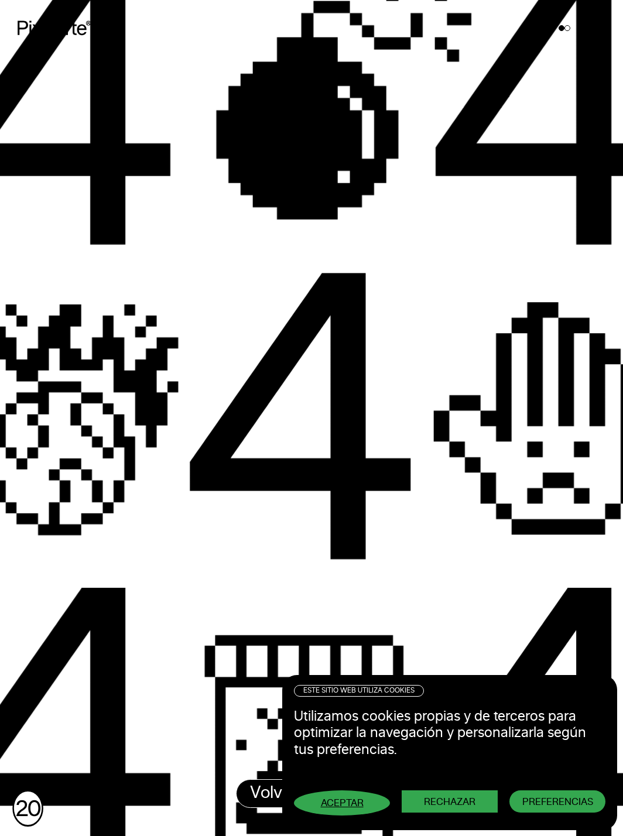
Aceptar (342, 803)
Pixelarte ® (59, 28)
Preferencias (557, 802)
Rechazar (449, 802)
